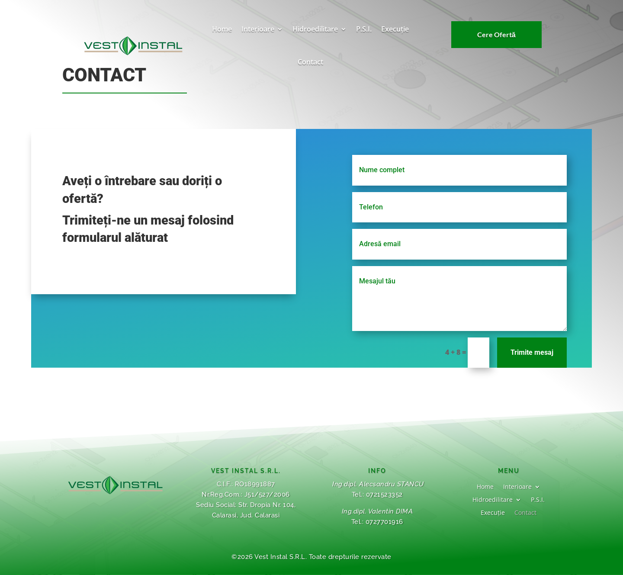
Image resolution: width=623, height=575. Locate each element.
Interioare (257, 29)
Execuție (395, 29)
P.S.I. (364, 29)
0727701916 (384, 522)
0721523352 (384, 494)
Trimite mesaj (525, 352)
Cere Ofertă (496, 36)
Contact (310, 62)
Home (222, 29)
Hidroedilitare (315, 29)
